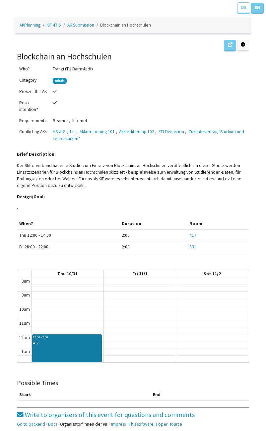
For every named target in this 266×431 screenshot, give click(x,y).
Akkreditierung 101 (97, 131)
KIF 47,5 (53, 25)
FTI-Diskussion (171, 131)
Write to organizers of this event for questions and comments (106, 415)
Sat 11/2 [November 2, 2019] (212, 274)
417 (192, 235)
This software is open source (155, 424)
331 (192, 247)
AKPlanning (30, 25)
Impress (118, 424)
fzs (72, 131)
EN (257, 7)
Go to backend (31, 424)
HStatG (59, 131)
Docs (52, 424)
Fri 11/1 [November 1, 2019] (140, 274)
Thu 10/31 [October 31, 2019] (67, 274)
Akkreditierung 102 (136, 131)
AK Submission (80, 25)
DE (243, 7)
